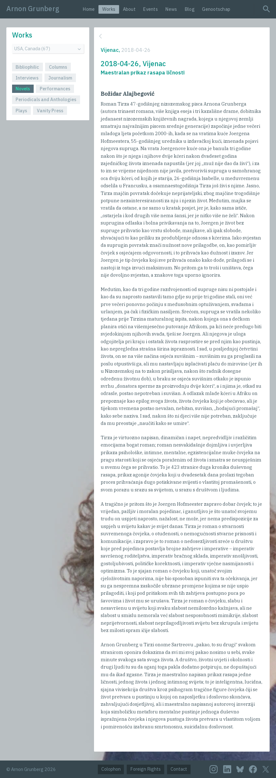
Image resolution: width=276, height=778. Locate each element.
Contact (179, 769)
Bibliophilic (27, 67)
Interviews (27, 78)
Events (150, 9)
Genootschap (216, 9)
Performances (55, 89)
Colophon (111, 769)
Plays (21, 111)
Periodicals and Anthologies (46, 99)
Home (89, 9)
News (171, 9)
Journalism (60, 78)
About (129, 9)
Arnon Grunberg (32, 8)
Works (108, 9)
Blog (190, 9)
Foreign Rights (145, 769)
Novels (23, 89)
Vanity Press (50, 111)
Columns (58, 67)
